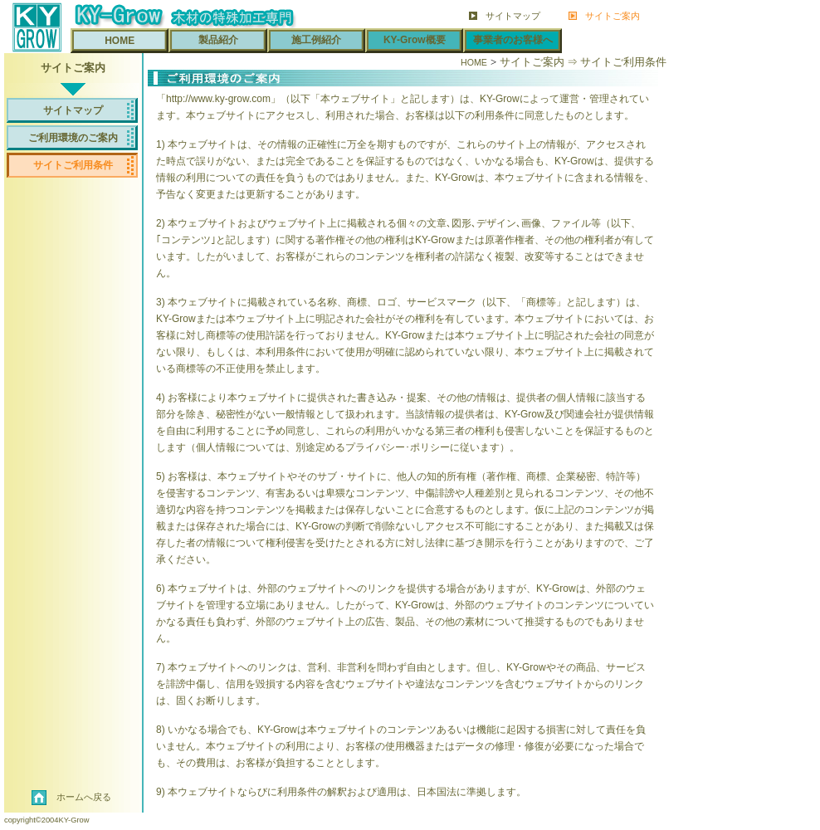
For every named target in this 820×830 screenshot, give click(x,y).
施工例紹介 (316, 40)
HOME (119, 40)
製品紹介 (218, 40)
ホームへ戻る (83, 797)
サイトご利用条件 (73, 165)
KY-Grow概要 (414, 40)
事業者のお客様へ (513, 40)
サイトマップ (513, 15)
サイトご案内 (612, 15)
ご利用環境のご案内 (73, 138)
